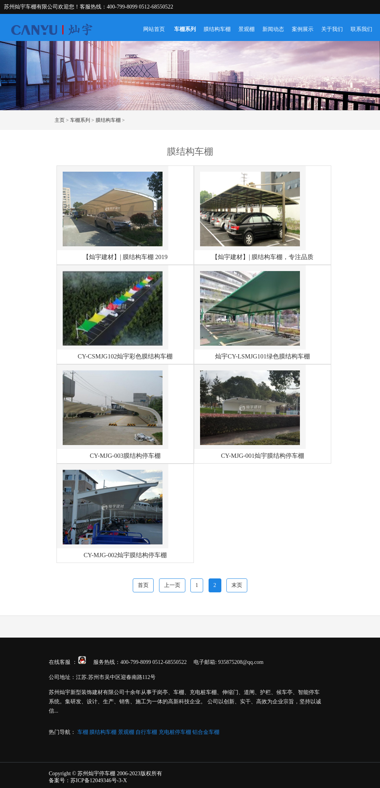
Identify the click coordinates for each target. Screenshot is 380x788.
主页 (60, 120)
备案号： (59, 780)
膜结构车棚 (217, 29)
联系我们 (361, 29)
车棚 (82, 732)
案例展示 (302, 29)
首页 (143, 585)
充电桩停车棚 (175, 732)
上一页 (172, 585)
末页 (236, 585)
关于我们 (332, 29)
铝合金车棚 (205, 732)
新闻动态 (273, 29)
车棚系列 (185, 29)
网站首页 (154, 29)
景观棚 (246, 29)
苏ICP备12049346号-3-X (98, 780)
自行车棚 (146, 732)
